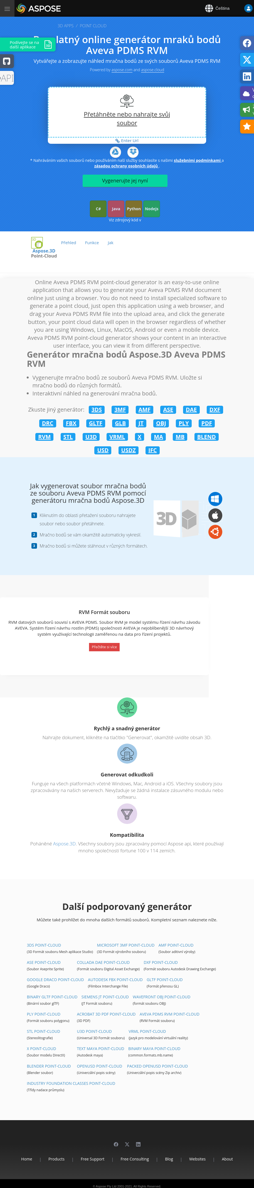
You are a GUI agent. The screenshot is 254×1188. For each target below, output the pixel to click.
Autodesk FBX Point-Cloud (115, 979)
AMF (145, 409)
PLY (184, 423)
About (227, 1159)
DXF (214, 409)
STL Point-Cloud (43, 1031)
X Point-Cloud (41, 1048)
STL (68, 436)
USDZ (128, 450)
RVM (44, 436)
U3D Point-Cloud (94, 1031)
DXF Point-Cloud (161, 962)
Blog (169, 1159)
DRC (47, 423)
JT (141, 423)
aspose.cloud (152, 69)
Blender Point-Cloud (49, 1066)
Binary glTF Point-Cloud (52, 996)
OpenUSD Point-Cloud (99, 1066)
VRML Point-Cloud (147, 1031)
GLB (120, 423)
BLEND (206, 436)
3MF (120, 409)
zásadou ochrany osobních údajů (126, 166)
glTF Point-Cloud (165, 979)
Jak (110, 242)
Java (116, 208)
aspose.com (122, 69)
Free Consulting (134, 1159)
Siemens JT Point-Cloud (105, 996)
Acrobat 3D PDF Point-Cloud (106, 1014)
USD (102, 450)
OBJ (161, 423)
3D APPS (65, 25)
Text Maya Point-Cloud (100, 1048)
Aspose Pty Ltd (106, 1186)
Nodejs (151, 208)
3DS (97, 409)
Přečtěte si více (104, 646)
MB (180, 436)
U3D (91, 436)
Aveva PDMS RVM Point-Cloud (169, 1014)
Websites (197, 1159)
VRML (117, 436)
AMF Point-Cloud (176, 945)
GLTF (95, 423)
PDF (206, 423)
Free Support (92, 1159)
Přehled (68, 242)
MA (158, 436)
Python (134, 208)
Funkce (92, 242)
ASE (168, 409)
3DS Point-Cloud (44, 945)
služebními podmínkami (198, 160)
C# (98, 208)
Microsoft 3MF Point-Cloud (126, 945)
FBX (71, 423)
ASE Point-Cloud (44, 962)
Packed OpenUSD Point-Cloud (157, 1066)
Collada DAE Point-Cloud (103, 962)
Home (26, 1159)
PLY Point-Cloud (44, 1014)
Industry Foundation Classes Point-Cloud (71, 1083)
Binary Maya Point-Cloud (154, 1048)
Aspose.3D (44, 251)
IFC (152, 450)
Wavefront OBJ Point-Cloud (161, 996)
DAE (191, 409)
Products (56, 1159)
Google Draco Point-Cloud (55, 979)
